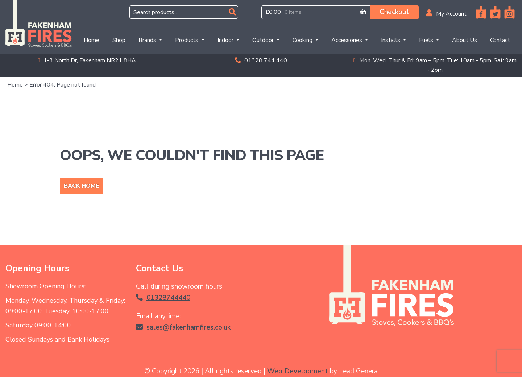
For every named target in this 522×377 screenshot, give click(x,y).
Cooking (303, 40)
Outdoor (263, 40)
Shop (118, 40)
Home (93, 39)
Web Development (297, 371)
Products (187, 40)
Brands (148, 40)
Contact (500, 40)
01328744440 (163, 297)
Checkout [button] (394, 12)
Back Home (81, 186)
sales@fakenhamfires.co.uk (183, 327)
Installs (391, 40)
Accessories (347, 40)
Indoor (226, 40)
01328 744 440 (261, 60)
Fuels (427, 40)
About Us (464, 40)
